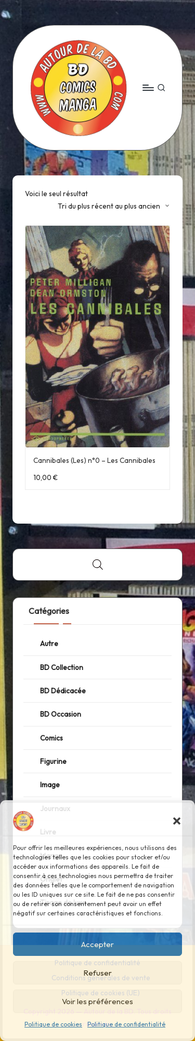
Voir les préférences (97, 1001)
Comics (51, 738)
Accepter (97, 944)
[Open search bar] (98, 564)
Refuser (97, 973)
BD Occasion (60, 714)
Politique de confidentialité (126, 1024)
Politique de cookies (53, 1024)
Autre (49, 643)
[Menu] (147, 87)
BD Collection (61, 667)
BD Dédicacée (63, 690)
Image (50, 784)
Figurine (53, 761)
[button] (177, 821)
